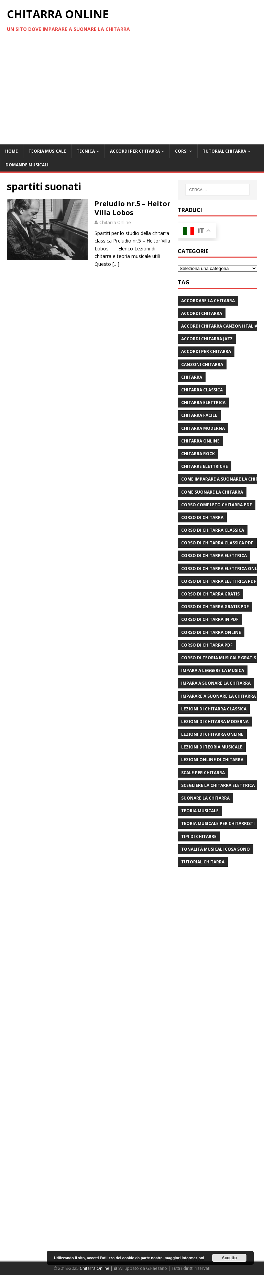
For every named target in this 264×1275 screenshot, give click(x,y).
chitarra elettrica (203, 402)
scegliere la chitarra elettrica (218, 785)
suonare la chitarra (205, 798)
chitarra (191, 377)
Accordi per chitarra (135, 151)
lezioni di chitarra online (212, 734)
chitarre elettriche (204, 466)
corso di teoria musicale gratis (218, 658)
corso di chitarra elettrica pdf (218, 581)
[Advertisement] (132, 93)
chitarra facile (199, 415)
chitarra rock (198, 454)
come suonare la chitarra (212, 492)
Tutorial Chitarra (224, 151)
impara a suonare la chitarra (216, 683)
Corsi (181, 151)
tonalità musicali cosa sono (215, 849)
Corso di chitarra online (211, 632)
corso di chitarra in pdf (210, 619)
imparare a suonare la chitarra (218, 696)
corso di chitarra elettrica (214, 555)
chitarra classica (202, 390)
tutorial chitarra (202, 862)
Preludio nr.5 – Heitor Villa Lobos (132, 208)
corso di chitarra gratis (210, 594)
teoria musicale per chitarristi (218, 823)
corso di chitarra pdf (207, 645)
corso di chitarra (202, 517)
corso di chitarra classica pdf (217, 543)
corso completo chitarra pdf (216, 505)
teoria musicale (200, 811)
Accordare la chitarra (208, 301)
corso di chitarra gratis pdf (215, 607)
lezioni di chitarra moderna (215, 721)
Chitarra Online (115, 222)
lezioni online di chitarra (212, 760)
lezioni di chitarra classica (213, 709)
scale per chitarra (203, 773)
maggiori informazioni (184, 1258)
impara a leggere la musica (212, 670)
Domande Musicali (27, 165)
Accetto (229, 1257)
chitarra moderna (203, 428)
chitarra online (200, 441)
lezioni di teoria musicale (211, 747)
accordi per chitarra (206, 351)
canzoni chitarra (202, 364)
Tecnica (86, 151)
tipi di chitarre (199, 836)
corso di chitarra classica (212, 530)
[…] (115, 264)
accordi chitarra (201, 313)
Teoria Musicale (47, 151)
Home (11, 151)
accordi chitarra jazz (207, 339)
